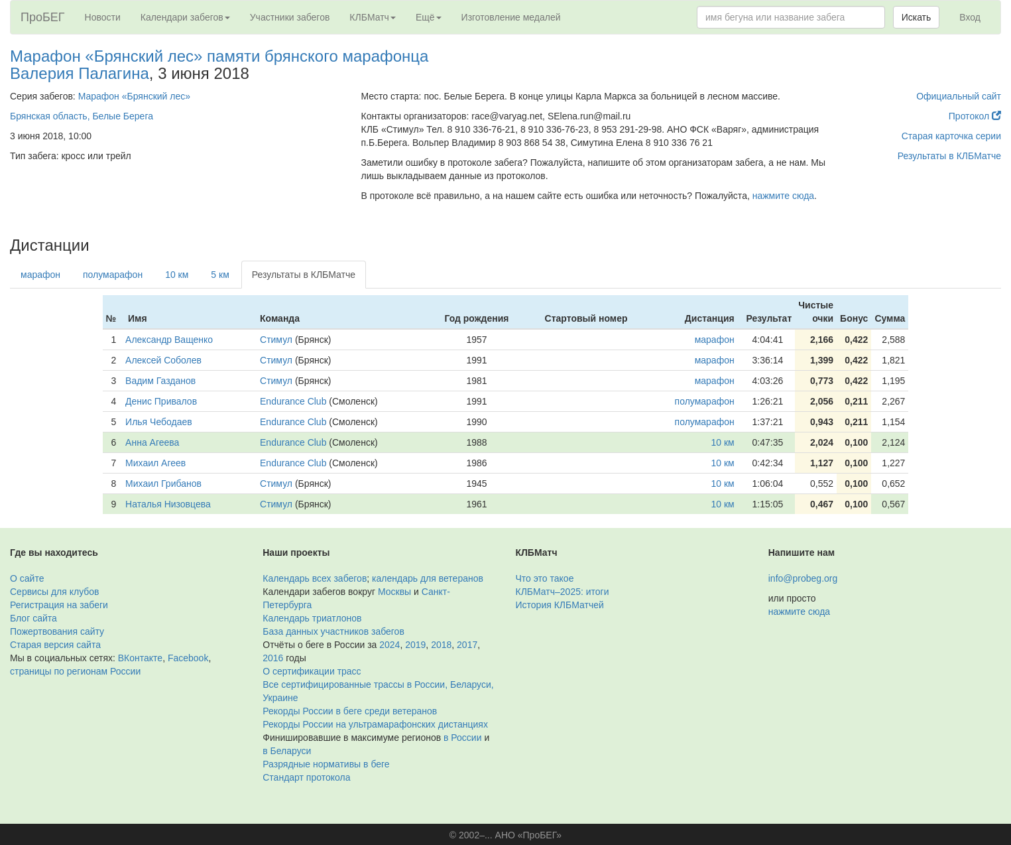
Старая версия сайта (55, 644)
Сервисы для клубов (54, 591)
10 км (176, 274)
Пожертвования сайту (57, 631)
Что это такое (545, 578)
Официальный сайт (958, 96)
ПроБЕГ (43, 17)
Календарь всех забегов (315, 578)
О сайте (27, 578)
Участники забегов (290, 17)
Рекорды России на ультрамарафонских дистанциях (375, 724)
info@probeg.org (803, 578)
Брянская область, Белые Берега (81, 116)
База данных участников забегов (333, 631)
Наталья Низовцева (168, 504)
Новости (103, 17)
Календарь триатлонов (312, 618)
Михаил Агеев (155, 463)
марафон (40, 274)
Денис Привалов (161, 401)
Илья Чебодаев (158, 422)
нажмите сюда (783, 195)
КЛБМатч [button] (372, 17)
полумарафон (113, 274)
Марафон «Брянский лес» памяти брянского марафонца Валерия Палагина (219, 64)
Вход (970, 17)
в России (462, 737)
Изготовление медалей (511, 17)
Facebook (188, 658)
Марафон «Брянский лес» (134, 96)
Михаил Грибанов (163, 483)
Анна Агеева (152, 442)
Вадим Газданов (160, 380)
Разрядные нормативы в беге (326, 764)
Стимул (276, 339)
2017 (467, 644)
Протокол (975, 116)
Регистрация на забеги (59, 605)
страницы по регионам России (75, 671)
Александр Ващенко (169, 339)
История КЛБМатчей (560, 605)
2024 (389, 644)
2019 (415, 644)
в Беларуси (287, 751)
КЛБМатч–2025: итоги (562, 591)
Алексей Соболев (163, 360)
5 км (220, 274)
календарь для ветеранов (427, 578)
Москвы (394, 591)
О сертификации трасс (312, 671)
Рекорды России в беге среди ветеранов (350, 711)
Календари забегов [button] (185, 17)
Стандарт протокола (306, 777)
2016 (273, 658)
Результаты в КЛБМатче (949, 156)
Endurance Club (293, 401)
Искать (916, 17)
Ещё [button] (429, 17)
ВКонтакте (140, 658)
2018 (441, 644)
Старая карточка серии (951, 136)
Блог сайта (33, 618)
